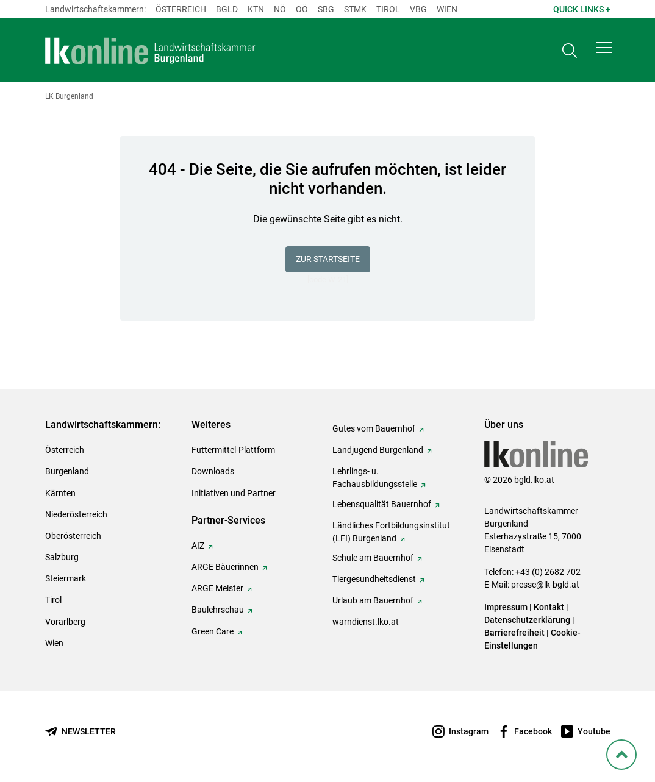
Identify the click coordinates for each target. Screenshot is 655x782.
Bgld (227, 9)
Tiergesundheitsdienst (374, 579)
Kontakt (549, 607)
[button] (604, 52)
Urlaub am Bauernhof (372, 600)
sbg (326, 9)
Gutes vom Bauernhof (373, 428)
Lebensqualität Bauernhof (381, 504)
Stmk (355, 9)
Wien (447, 9)
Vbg (418, 9)
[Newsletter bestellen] (80, 731)
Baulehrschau (217, 609)
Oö (302, 9)
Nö (280, 9)
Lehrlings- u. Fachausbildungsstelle (374, 477)
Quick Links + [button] (581, 9)
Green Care (212, 631)
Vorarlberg (65, 622)
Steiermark (65, 578)
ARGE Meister (217, 588)
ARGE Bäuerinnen (225, 567)
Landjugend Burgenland (377, 450)
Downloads (212, 471)
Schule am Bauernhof (372, 558)
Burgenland (67, 471)
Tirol (388, 9)
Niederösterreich (76, 514)
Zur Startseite (328, 259)
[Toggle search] (569, 52)
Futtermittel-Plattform (233, 450)
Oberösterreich (73, 536)
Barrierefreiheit (514, 633)
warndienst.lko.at (365, 622)
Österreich (181, 9)
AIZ (197, 545)
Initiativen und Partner (233, 493)
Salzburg (62, 557)
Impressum (506, 607)
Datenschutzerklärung (527, 620)
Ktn (256, 9)
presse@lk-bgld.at (545, 584)
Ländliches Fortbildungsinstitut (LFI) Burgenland (391, 532)
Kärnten (60, 493)
